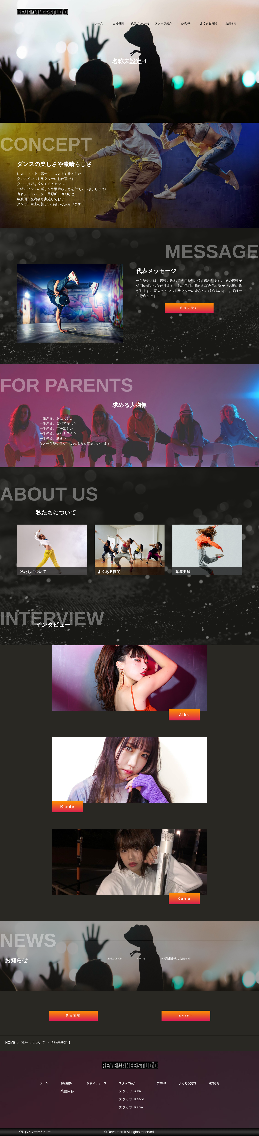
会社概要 (118, 23)
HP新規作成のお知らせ (176, 958)
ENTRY (186, 1015)
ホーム (98, 23)
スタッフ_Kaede (131, 1099)
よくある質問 (208, 23)
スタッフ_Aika (130, 1091)
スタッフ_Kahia (131, 1107)
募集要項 (73, 1015)
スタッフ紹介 (163, 23)
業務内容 (67, 1091)
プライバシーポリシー (34, 1132)
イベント (141, 958)
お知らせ (231, 23)
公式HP (186, 23)
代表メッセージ (141, 23)
